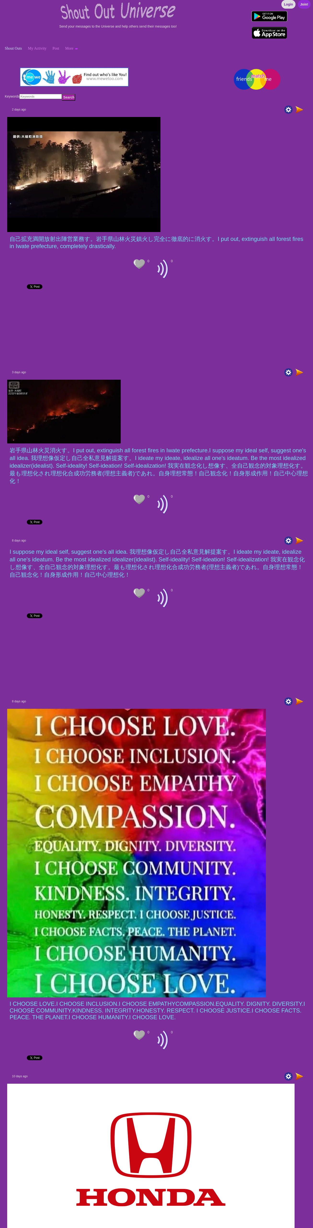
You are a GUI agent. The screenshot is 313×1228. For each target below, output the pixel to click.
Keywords (12, 96)
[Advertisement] (148, 329)
